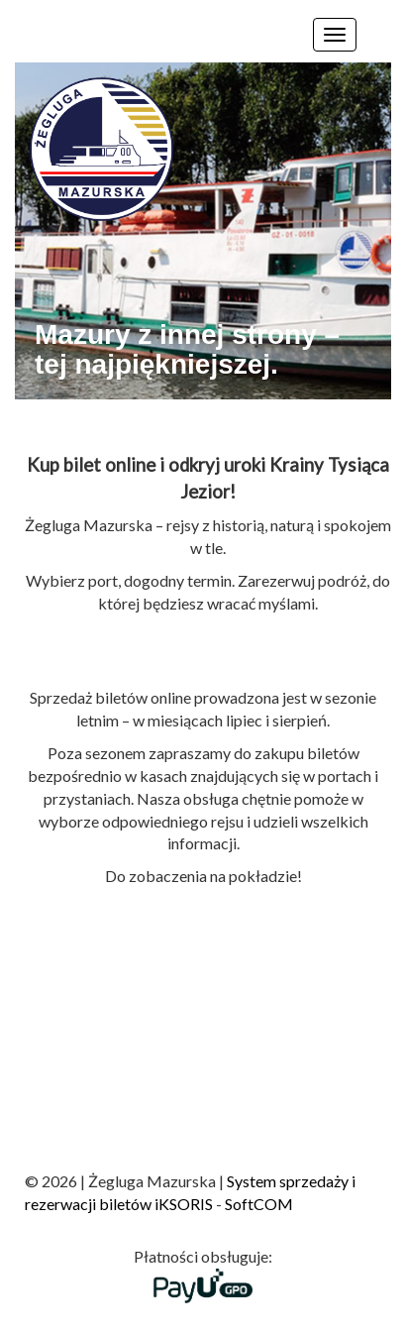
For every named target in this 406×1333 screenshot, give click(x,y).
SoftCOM (259, 1203)
